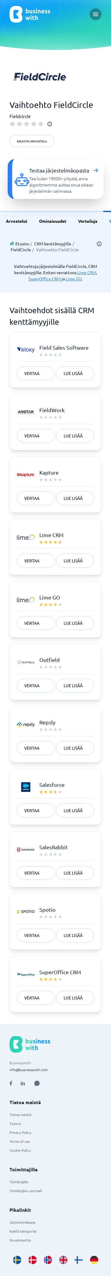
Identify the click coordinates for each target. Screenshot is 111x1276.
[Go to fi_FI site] (79, 1260)
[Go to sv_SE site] (17, 1260)
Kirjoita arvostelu (32, 141)
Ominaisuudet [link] (52, 221)
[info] (49, 124)
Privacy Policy (20, 1132)
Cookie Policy (20, 1150)
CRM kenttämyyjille (52, 243)
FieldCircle (21, 249)
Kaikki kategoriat (23, 1231)
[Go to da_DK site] (32, 1260)
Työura (15, 1123)
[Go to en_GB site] (63, 1260)
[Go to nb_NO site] (48, 1260)
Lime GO (74, 278)
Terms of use (19, 1141)
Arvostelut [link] (16, 221)
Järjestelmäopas (22, 1222)
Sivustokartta (20, 1240)
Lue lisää (73, 373)
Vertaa (31, 373)
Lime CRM (86, 272)
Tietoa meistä (20, 1114)
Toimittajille (18, 1181)
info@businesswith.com (28, 1069)
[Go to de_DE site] (94, 1260)
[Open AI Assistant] (37, 1083)
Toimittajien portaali (25, 1190)
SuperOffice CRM (44, 278)
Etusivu (22, 243)
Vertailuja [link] (87, 221)
